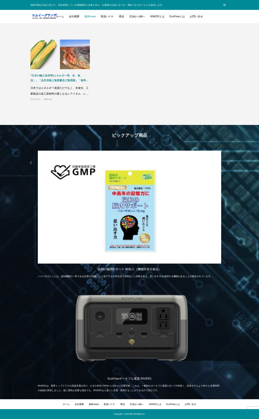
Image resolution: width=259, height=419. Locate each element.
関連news (48, 99)
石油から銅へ (137, 16)
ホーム (60, 16)
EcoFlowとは (177, 16)
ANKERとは (157, 16)
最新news (90, 16)
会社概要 (74, 16)
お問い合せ (196, 16)
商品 (121, 16)
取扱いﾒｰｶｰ (107, 16)
